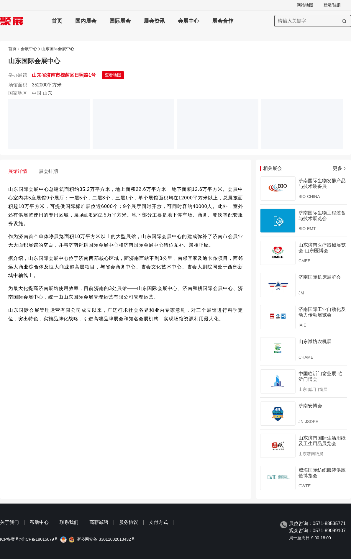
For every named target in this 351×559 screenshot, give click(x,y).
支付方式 (158, 522)
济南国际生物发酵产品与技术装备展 (322, 183)
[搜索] (344, 21)
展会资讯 (154, 21)
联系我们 (69, 522)
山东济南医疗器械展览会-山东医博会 (322, 247)
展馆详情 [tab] (17, 171)
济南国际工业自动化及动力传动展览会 (322, 312)
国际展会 (120, 21)
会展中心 (188, 21)
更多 (340, 168)
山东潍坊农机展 (315, 341)
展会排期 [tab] (48, 171)
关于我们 (9, 522)
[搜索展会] (312, 21)
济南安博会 (310, 405)
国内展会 (85, 21)
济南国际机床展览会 (319, 277)
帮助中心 (39, 522)
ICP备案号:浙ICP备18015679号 (29, 539)
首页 (57, 21)
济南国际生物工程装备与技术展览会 (322, 215)
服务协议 (128, 522)
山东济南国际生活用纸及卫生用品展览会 (322, 440)
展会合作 (222, 21)
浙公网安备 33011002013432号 (106, 539)
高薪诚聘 (98, 522)
